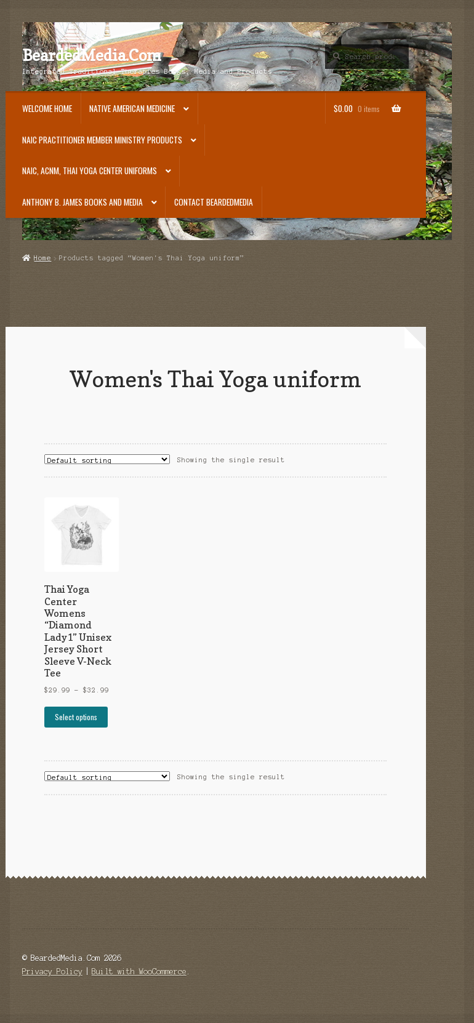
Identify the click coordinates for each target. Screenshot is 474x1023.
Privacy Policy (52, 972)
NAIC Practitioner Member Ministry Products (102, 140)
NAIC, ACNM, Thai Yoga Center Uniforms (89, 170)
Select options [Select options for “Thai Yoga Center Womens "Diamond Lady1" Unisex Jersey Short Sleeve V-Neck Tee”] (76, 717)
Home (42, 258)
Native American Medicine (132, 108)
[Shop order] (107, 459)
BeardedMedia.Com (91, 55)
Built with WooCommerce (139, 972)
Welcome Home (47, 108)
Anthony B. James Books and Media (82, 202)
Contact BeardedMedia (213, 202)
